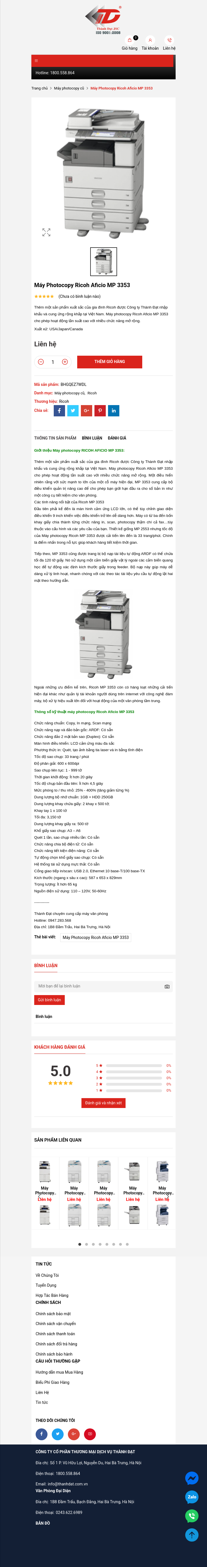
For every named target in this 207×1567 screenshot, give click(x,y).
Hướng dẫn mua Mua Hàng (59, 1372)
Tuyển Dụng (46, 1285)
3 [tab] (93, 1244)
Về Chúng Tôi (47, 1275)
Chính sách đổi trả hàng (56, 1344)
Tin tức (42, 1402)
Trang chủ (39, 88)
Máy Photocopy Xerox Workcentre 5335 (162, 1191)
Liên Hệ (42, 1392)
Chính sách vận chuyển (56, 1323)
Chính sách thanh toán (55, 1334)
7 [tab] (120, 1244)
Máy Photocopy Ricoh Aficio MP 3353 (96, 937)
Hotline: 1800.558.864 (55, 73)
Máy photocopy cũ (69, 88)
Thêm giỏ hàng (109, 361)
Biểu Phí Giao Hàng (52, 1382)
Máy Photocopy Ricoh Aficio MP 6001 (103, 1191)
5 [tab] (106, 1244)
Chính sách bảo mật (53, 1314)
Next (167, 1196)
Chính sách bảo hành (54, 1354)
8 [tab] (127, 1244)
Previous (40, 1196)
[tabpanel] (74, 1193)
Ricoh (92, 393)
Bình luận (92, 438)
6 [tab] (113, 1244)
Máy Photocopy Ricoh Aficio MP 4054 (44, 1191)
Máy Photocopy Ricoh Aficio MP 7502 (133, 1191)
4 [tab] (100, 1244)
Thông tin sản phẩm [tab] (55, 438)
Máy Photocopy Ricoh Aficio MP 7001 (74, 1191)
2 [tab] (86, 1244)
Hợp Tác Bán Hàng (52, 1295)
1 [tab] (79, 1244)
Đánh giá (117, 438)
